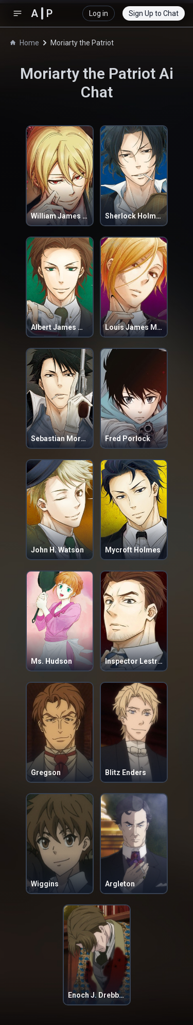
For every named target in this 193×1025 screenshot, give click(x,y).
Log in (98, 13)
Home (24, 43)
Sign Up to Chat (154, 13)
